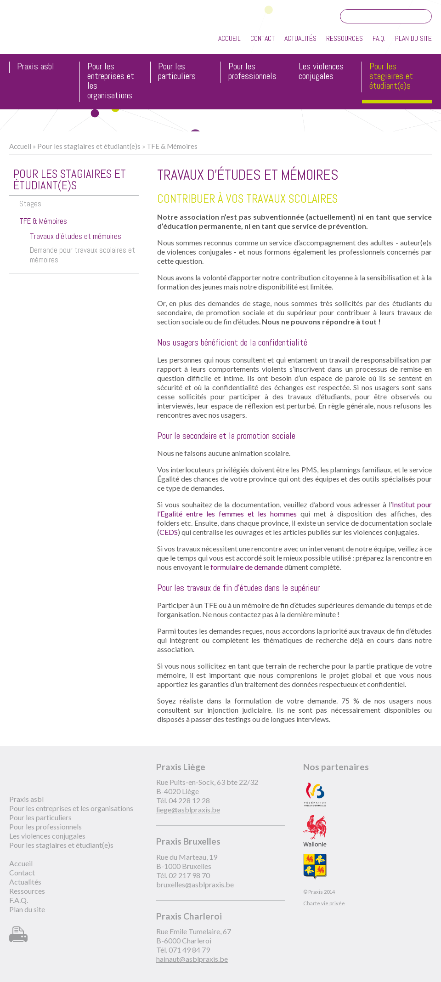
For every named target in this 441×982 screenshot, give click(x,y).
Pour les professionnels (252, 72)
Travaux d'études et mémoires (75, 236)
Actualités (300, 38)
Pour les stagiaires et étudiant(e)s (391, 76)
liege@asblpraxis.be (188, 809)
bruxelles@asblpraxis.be (195, 884)
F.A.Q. (379, 38)
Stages (30, 204)
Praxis (51, 31)
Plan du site (413, 38)
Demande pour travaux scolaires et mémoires (82, 255)
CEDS (168, 532)
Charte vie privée (324, 903)
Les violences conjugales (321, 72)
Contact (262, 38)
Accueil (229, 38)
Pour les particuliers (177, 72)
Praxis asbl (35, 67)
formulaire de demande (247, 566)
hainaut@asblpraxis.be (192, 958)
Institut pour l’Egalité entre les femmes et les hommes (294, 509)
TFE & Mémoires (172, 146)
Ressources (344, 38)
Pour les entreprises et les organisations (110, 81)
